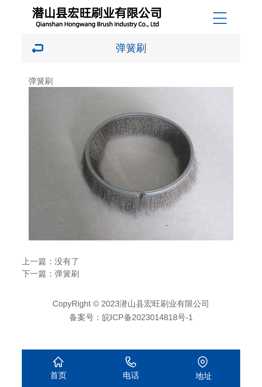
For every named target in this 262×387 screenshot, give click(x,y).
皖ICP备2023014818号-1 (147, 317)
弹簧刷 (67, 273)
